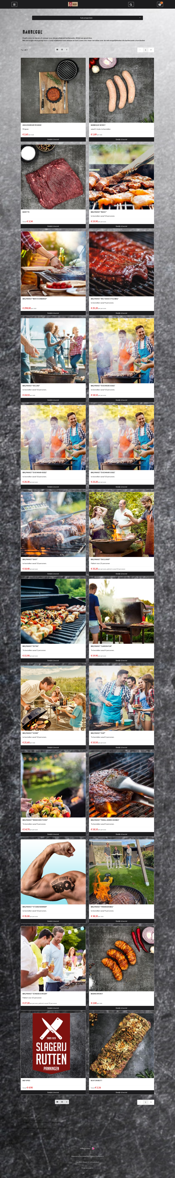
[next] (151, 50)
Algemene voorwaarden (80, 1156)
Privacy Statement (97, 1156)
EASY (92, 1174)
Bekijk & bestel (53, 139)
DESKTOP (84, 1174)
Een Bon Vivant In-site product (87, 1162)
